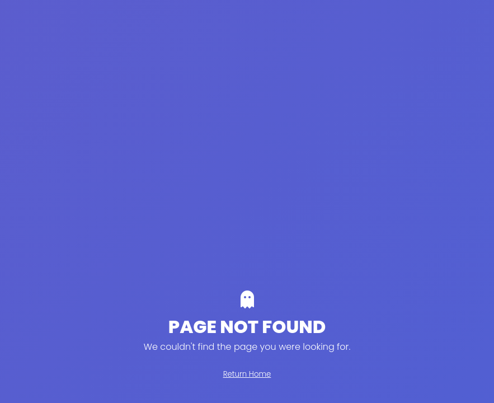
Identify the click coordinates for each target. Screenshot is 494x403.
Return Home (247, 374)
